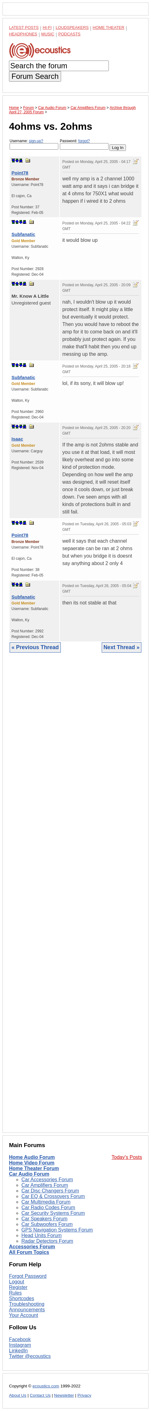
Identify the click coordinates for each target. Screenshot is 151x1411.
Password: (84, 144)
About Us (17, 1395)
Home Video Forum (31, 1162)
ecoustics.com (46, 1386)
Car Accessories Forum (47, 1179)
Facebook (20, 1339)
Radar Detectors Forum (47, 1241)
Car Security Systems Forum (53, 1213)
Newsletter (64, 1395)
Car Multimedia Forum (45, 1202)
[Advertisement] (75, 897)
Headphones (23, 34)
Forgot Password (28, 1276)
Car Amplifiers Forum (44, 1185)
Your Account (23, 1315)
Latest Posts (24, 27)
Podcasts (69, 34)
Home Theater (108, 27)
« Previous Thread (35, 647)
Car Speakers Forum (44, 1218)
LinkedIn (18, 1350)
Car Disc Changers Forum (50, 1190)
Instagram (20, 1345)
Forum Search (35, 76)
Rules (15, 1293)
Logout (16, 1281)
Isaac (17, 438)
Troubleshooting (26, 1304)
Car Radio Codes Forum (48, 1207)
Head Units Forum (41, 1235)
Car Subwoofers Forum (47, 1224)
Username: (34, 144)
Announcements (27, 1309)
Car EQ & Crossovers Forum (53, 1196)
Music (47, 34)
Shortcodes (21, 1298)
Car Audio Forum (29, 1174)
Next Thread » (122, 647)
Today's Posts (127, 1157)
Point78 (19, 172)
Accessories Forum (32, 1246)
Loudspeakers (72, 27)
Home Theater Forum (34, 1168)
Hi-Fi (47, 27)
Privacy (84, 1395)
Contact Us (40, 1395)
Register (18, 1287)
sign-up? (36, 141)
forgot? (84, 141)
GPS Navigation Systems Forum (57, 1229)
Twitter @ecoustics (30, 1356)
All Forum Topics (29, 1252)
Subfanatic (23, 234)
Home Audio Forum (32, 1157)
